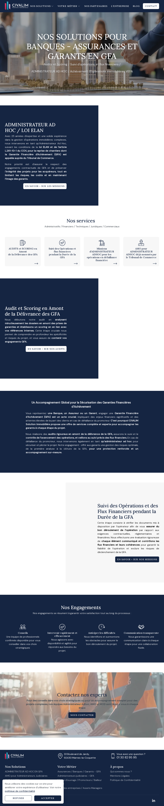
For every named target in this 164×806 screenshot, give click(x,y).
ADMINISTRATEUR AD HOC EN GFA (24, 771)
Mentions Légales (120, 775)
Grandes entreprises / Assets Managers (80, 788)
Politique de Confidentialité (125, 780)
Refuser (18, 798)
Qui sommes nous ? (121, 771)
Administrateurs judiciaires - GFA (76, 775)
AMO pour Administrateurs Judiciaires (26, 775)
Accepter (47, 798)
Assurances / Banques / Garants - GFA (79, 771)
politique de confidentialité (20, 791)
